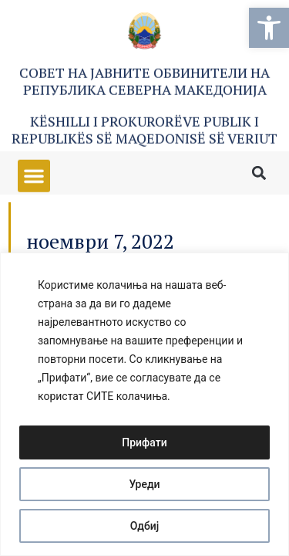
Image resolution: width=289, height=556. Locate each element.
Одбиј (145, 526)
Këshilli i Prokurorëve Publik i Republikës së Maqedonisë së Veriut (144, 131)
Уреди (144, 484)
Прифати (144, 442)
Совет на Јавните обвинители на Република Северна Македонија (144, 82)
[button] (269, 28)
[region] (144, 404)
